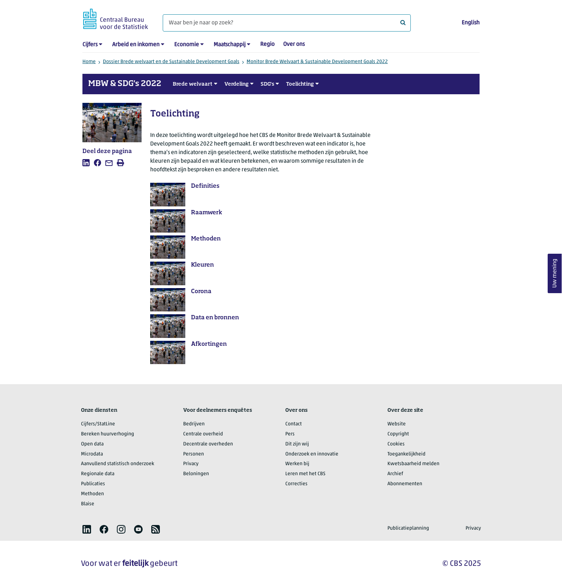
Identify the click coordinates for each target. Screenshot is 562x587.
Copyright (398, 434)
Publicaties (93, 484)
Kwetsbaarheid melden (413, 464)
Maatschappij (230, 45)
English (471, 23)
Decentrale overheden (208, 444)
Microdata (92, 454)
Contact (293, 424)
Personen (193, 454)
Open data (92, 444)
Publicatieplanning (408, 528)
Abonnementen (404, 484)
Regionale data (97, 474)
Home (89, 61)
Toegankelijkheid (406, 454)
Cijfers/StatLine (98, 424)
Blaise (87, 504)
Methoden (92, 494)
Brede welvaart (193, 84)
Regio (267, 44)
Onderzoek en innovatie (311, 454)
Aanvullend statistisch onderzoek (117, 464)
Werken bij (297, 464)
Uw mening (555, 273)
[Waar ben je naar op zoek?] (287, 23)
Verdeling (236, 84)
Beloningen (196, 474)
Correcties (296, 484)
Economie (186, 45)
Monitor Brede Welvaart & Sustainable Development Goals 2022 (317, 61)
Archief (395, 474)
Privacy (191, 464)
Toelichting (300, 84)
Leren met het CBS (305, 474)
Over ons (294, 44)
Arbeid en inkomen (135, 45)
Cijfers (89, 45)
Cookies (396, 444)
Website (396, 424)
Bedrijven (194, 424)
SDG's (267, 84)
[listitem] (86, 162)
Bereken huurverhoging (107, 434)
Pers (290, 434)
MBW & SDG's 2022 (124, 84)
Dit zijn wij (297, 444)
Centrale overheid (203, 434)
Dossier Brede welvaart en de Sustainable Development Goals (171, 61)
